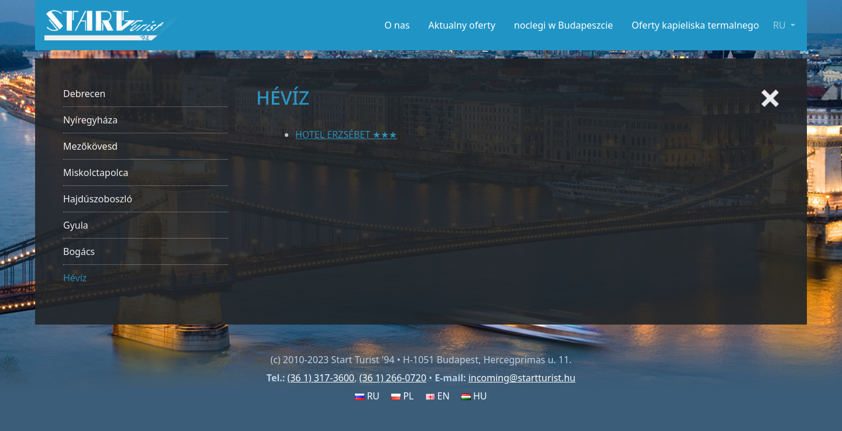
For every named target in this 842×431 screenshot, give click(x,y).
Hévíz (75, 277)
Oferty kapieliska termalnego (695, 25)
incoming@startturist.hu (521, 377)
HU (474, 395)
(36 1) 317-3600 (320, 377)
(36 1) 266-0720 (392, 377)
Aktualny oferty (462, 25)
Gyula (75, 225)
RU (367, 395)
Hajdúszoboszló (97, 198)
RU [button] (780, 25)
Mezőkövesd (90, 146)
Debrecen (84, 93)
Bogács (79, 251)
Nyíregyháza (90, 119)
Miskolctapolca (95, 172)
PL (402, 395)
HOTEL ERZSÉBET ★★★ (346, 134)
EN (438, 395)
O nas (396, 25)
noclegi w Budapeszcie (563, 25)
